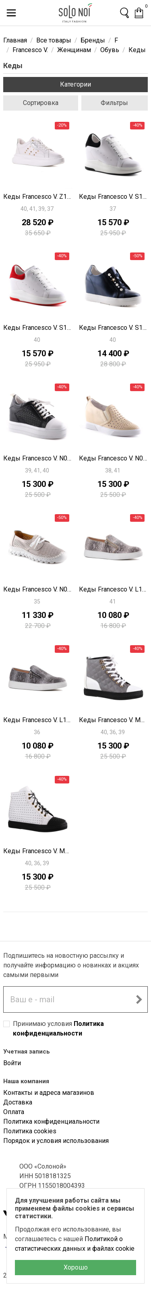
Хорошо (76, 1267)
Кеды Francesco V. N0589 (37, 589)
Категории (75, 84)
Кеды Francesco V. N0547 (37, 458)
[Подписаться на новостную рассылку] (138, 999)
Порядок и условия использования (56, 1141)
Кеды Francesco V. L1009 (113, 589)
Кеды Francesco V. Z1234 (37, 196)
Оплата (13, 1112)
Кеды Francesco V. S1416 (113, 327)
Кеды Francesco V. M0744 (113, 720)
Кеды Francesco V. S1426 (113, 196)
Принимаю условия (58, 1028)
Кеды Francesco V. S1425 (37, 327)
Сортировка (40, 103)
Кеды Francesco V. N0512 (113, 458)
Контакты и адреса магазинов (48, 1092)
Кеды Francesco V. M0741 (37, 851)
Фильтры (114, 103)
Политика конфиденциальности (51, 1121)
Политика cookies (29, 1131)
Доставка (17, 1102)
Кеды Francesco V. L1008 (37, 720)
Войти (12, 1063)
